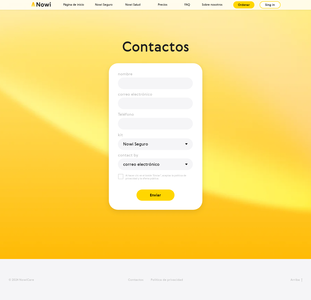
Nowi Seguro (104, 4)
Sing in (270, 5)
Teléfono (126, 114)
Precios (162, 4)
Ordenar (244, 5)
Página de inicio (73, 4)
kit (120, 134)
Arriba (296, 280)
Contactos (135, 280)
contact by (128, 155)
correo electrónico (135, 94)
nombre (125, 73)
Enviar (155, 195)
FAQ (187, 4)
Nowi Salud (132, 4)
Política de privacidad (167, 280)
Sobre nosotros (212, 4)
